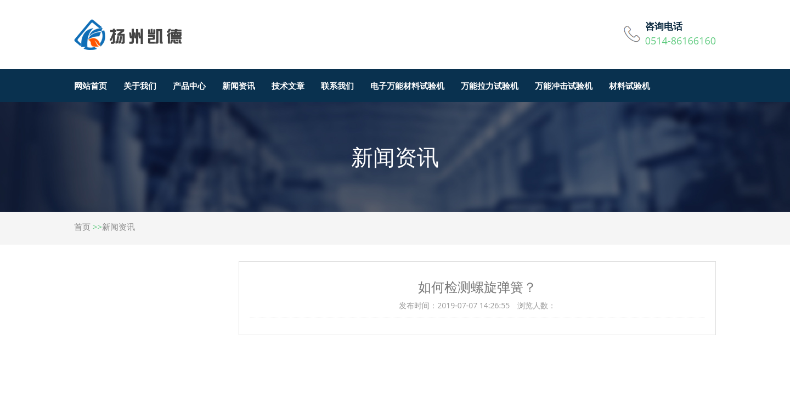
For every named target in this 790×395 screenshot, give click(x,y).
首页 (82, 226)
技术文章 (288, 85)
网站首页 (90, 85)
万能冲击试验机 (563, 85)
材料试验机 (629, 85)
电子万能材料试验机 (407, 85)
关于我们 (139, 85)
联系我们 (337, 85)
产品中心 (189, 85)
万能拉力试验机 (489, 85)
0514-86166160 (680, 40)
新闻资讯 (238, 85)
